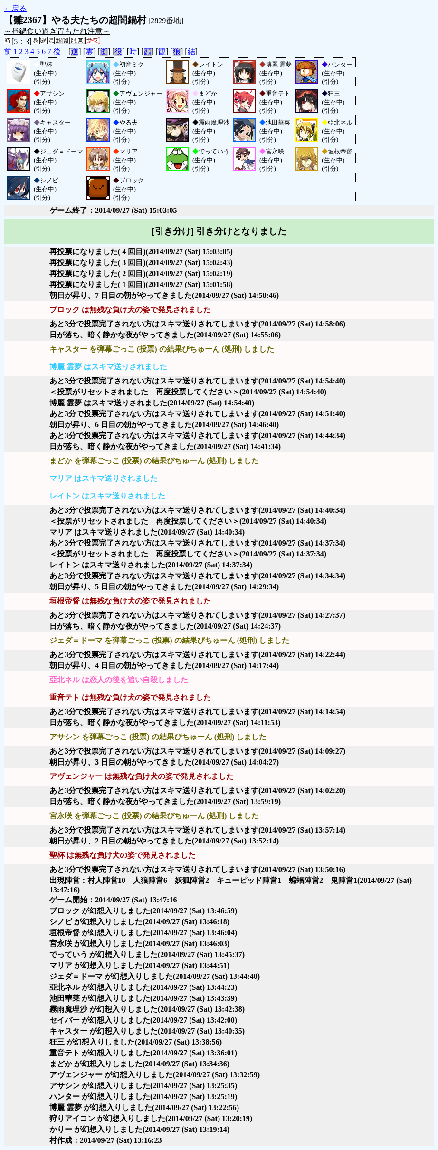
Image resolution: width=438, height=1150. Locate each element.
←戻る (15, 8)
